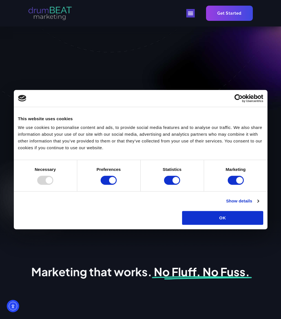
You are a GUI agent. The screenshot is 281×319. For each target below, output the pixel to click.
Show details (239, 201)
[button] (190, 13)
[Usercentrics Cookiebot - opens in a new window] (238, 98)
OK (222, 217)
